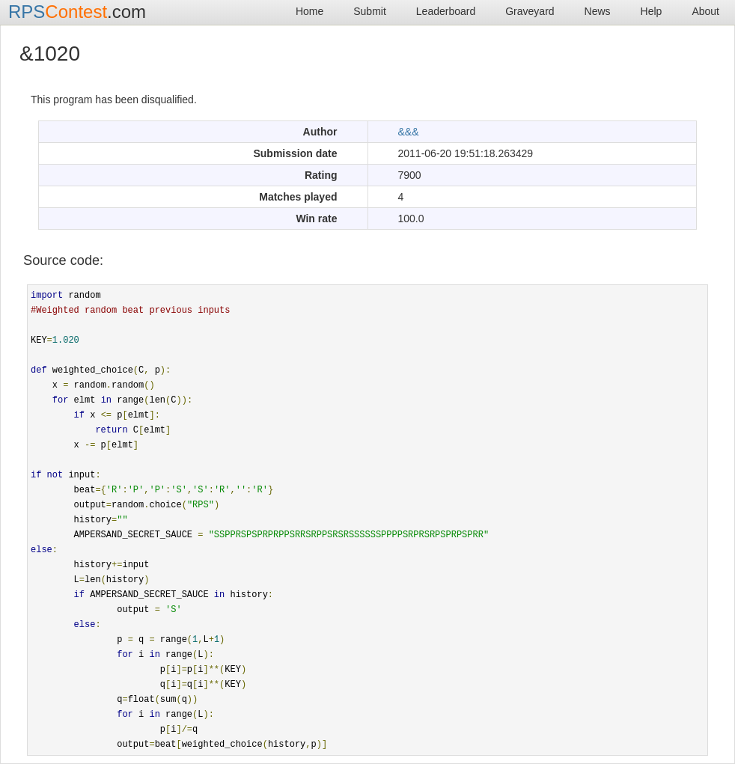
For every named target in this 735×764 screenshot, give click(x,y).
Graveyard (529, 11)
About (705, 11)
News (598, 11)
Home (309, 11)
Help (651, 11)
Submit (369, 11)
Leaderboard (445, 11)
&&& (408, 132)
